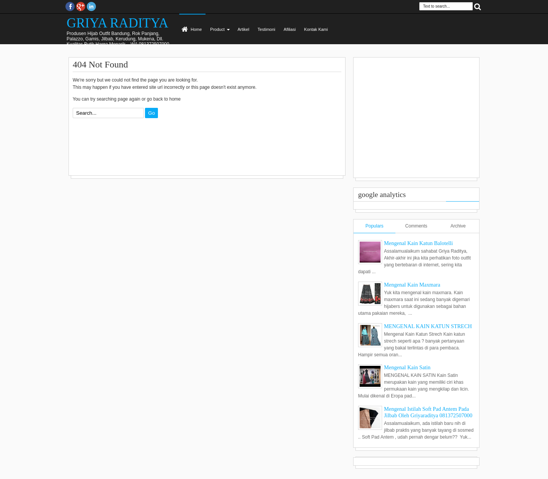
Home (196, 29)
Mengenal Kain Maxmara (412, 285)
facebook (70, 6)
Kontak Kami (316, 29)
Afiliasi (290, 29)
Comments (416, 226)
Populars (374, 226)
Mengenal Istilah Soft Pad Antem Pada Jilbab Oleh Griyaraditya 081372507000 (428, 412)
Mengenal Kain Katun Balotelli (418, 243)
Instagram (91, 6)
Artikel (243, 29)
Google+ (80, 6)
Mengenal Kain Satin (407, 367)
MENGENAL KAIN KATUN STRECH (428, 326)
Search (477, 6)
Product (217, 29)
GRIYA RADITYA (117, 23)
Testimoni (266, 29)
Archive (458, 226)
